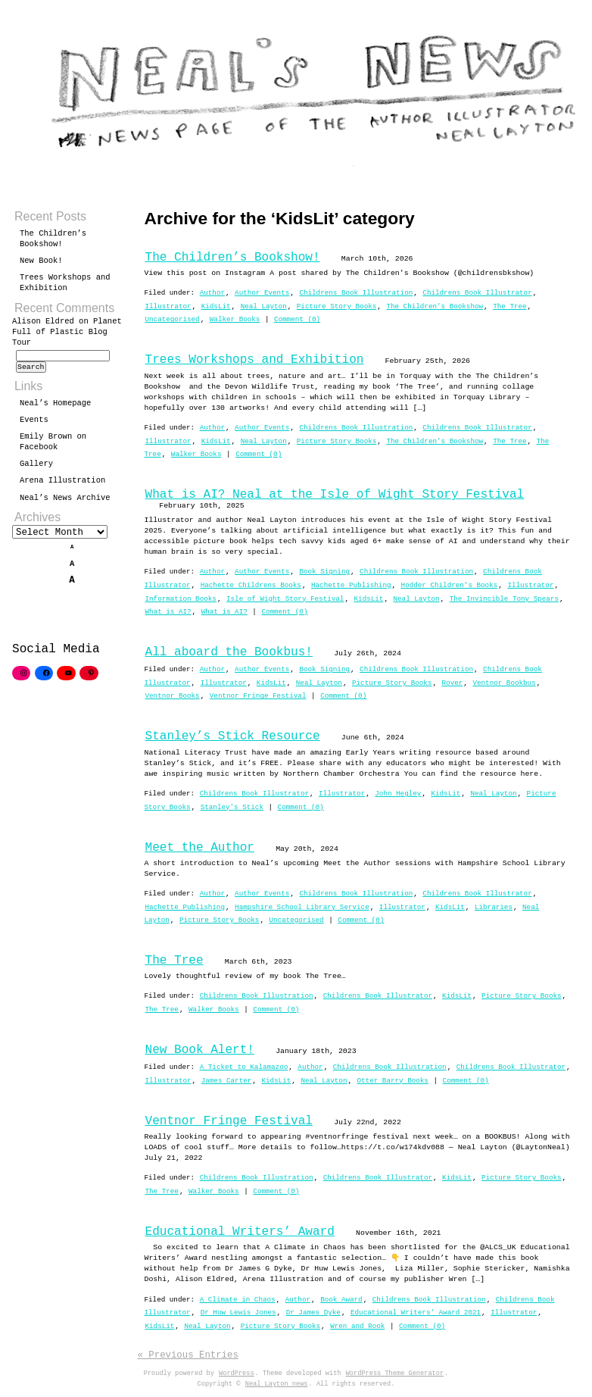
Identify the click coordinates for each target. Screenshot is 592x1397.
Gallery (36, 468)
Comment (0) (297, 319)
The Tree (509, 306)
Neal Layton (264, 306)
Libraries (494, 907)
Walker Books (235, 319)
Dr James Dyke (313, 1312)
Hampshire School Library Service (302, 907)
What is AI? (168, 612)
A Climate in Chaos (238, 1300)
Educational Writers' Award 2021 (416, 1312)
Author (212, 293)
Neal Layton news (276, 1384)
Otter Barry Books (392, 1081)
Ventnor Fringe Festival (258, 696)
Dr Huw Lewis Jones (238, 1312)
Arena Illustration (62, 485)
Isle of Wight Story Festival (285, 599)
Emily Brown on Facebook (53, 446)
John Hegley (398, 794)
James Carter (226, 1081)
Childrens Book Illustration (356, 293)
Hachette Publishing (351, 585)
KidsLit (216, 306)
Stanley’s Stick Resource (232, 736)
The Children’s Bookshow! (232, 257)
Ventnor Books (172, 696)
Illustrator (168, 306)
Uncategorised (172, 319)
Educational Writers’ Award (240, 1232)
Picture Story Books (336, 306)
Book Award (341, 1300)
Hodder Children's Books (449, 585)
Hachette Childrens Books (251, 585)
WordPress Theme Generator (395, 1373)
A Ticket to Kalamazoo (244, 1067)
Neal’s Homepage (55, 407)
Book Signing (324, 572)
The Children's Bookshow (434, 306)
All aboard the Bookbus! (229, 652)
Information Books (181, 599)
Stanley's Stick (232, 807)
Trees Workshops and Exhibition (254, 360)
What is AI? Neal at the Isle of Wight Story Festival (335, 494)
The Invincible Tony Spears (504, 599)
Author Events (262, 293)
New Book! (41, 260)
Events (34, 424)
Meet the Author (199, 847)
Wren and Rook (357, 1326)
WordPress (236, 1373)
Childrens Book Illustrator (476, 293)
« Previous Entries (188, 1355)
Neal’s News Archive (65, 502)
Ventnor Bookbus (503, 683)
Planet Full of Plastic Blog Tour (67, 332)
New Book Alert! (199, 1050)
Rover (452, 683)
